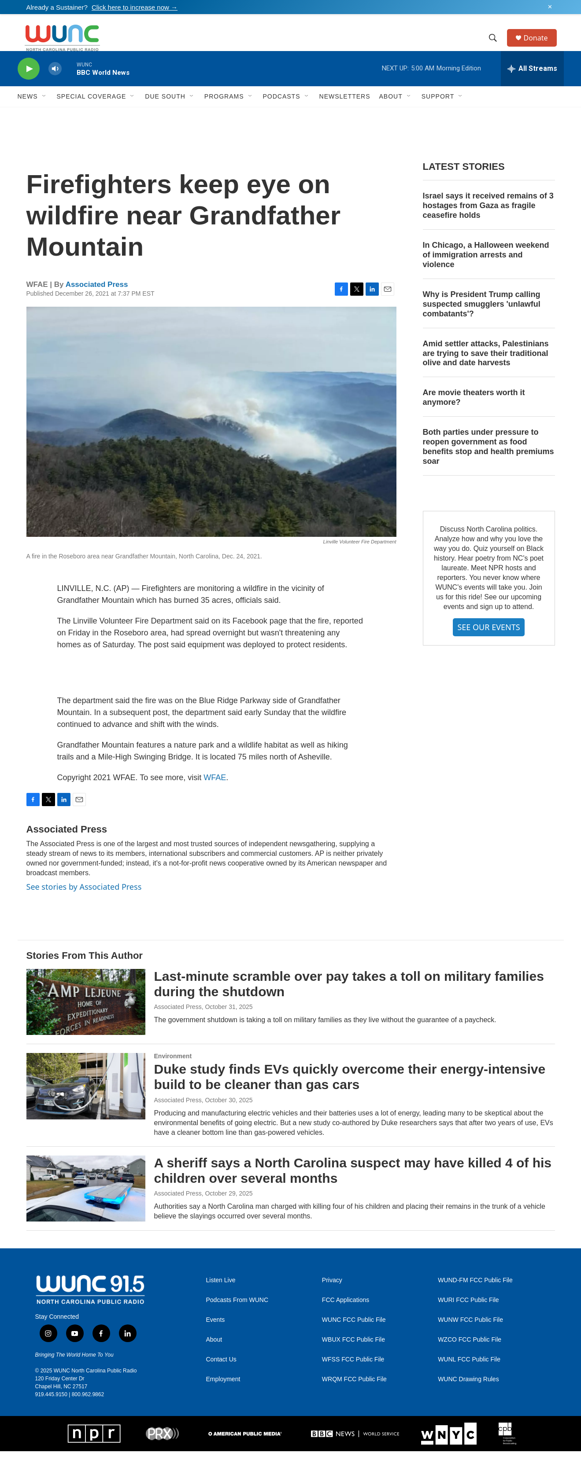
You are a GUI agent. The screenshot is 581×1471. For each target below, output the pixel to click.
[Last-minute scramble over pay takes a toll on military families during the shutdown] (85, 1022)
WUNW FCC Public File (470, 1339)
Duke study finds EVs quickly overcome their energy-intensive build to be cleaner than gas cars (350, 1097)
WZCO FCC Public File (469, 1359)
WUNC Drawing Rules (468, 1399)
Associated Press (97, 304)
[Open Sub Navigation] (44, 116)
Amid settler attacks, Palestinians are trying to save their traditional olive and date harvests (486, 373)
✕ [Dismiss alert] (550, 7)
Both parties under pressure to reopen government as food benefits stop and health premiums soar (488, 466)
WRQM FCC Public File (354, 1399)
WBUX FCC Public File (353, 1359)
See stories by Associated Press (84, 906)
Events (215, 1339)
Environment (173, 1075)
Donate (541, 47)
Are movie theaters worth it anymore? (474, 417)
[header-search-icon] (497, 48)
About (214, 1359)
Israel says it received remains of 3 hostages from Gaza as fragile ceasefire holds (488, 225)
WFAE (215, 797)
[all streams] (532, 88)
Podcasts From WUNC (237, 1320)
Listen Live (221, 1300)
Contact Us (221, 1379)
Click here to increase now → (135, 7)
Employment (223, 1399)
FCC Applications (345, 1320)
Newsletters (344, 116)
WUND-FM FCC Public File (475, 1300)
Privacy (332, 1300)
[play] (29, 89)
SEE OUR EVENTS (488, 647)
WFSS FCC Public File (353, 1379)
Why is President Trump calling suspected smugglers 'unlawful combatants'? (481, 324)
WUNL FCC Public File (469, 1379)
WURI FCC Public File (468, 1320)
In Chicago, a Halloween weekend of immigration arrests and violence (486, 274)
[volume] (55, 89)
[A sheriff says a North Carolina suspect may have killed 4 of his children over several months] (85, 1208)
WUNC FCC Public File (354, 1339)
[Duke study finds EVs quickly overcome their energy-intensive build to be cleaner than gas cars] (85, 1106)
